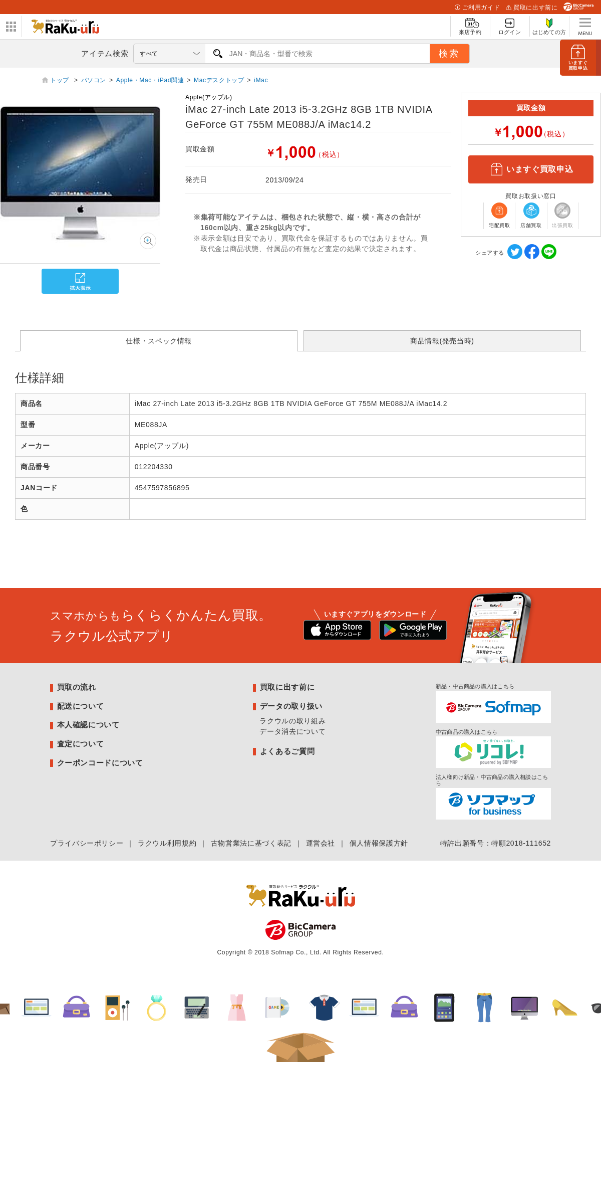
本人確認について (88, 724)
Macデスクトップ (219, 80)
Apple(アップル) (208, 97)
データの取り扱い (291, 706)
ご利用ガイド (477, 8)
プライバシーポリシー (86, 843)
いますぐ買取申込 (531, 169)
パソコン (94, 80)
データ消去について (292, 731)
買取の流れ (76, 687)
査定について (80, 743)
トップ (60, 80)
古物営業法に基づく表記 (251, 843)
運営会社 (321, 843)
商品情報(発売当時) (442, 341)
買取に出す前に (531, 8)
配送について (80, 706)
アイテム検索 (104, 53)
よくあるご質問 (287, 751)
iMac (261, 80)
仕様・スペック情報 (159, 341)
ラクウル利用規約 (167, 843)
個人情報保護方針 (379, 843)
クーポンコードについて (100, 762)
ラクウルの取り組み (292, 721)
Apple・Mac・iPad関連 (150, 80)
